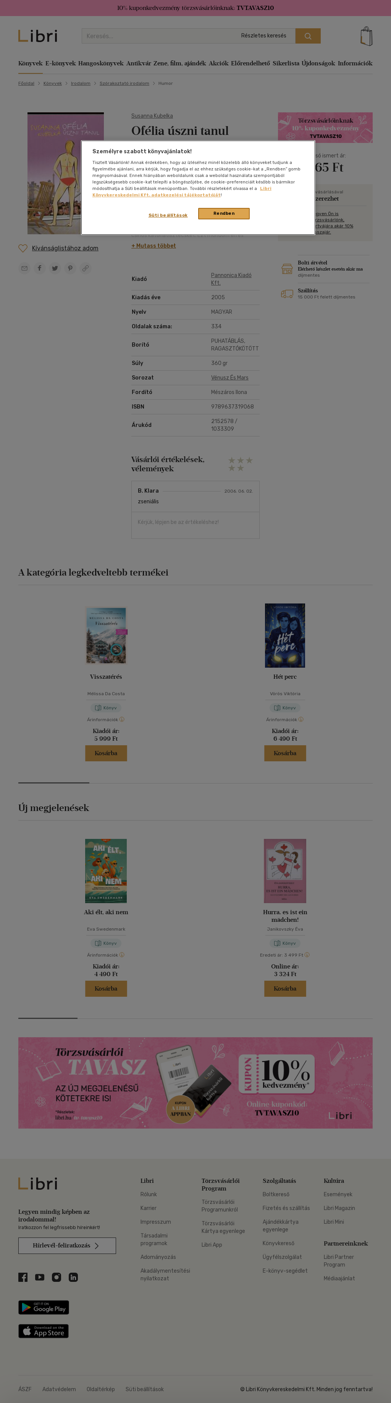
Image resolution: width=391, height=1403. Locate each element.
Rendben (224, 213)
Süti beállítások (168, 215)
